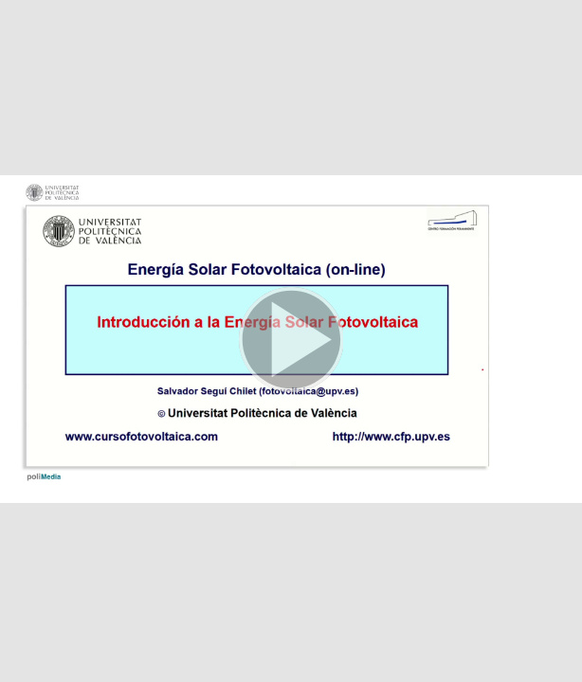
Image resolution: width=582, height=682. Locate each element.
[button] (291, 341)
